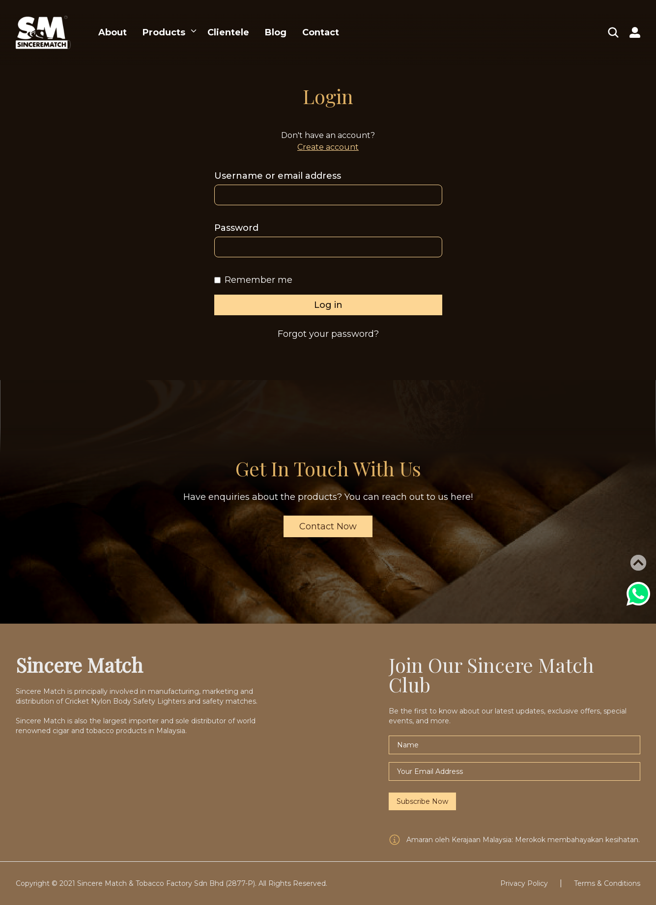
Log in (328, 305)
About (112, 32)
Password (236, 227)
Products (164, 32)
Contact (320, 32)
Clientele (228, 32)
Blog (275, 32)
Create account (328, 147)
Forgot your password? (328, 334)
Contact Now (328, 526)
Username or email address (277, 175)
